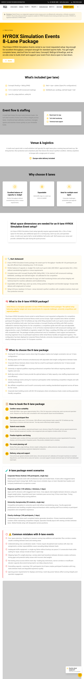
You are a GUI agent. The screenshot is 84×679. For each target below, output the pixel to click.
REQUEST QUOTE (68, 7)
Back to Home (8, 30)
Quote (8, 61)
